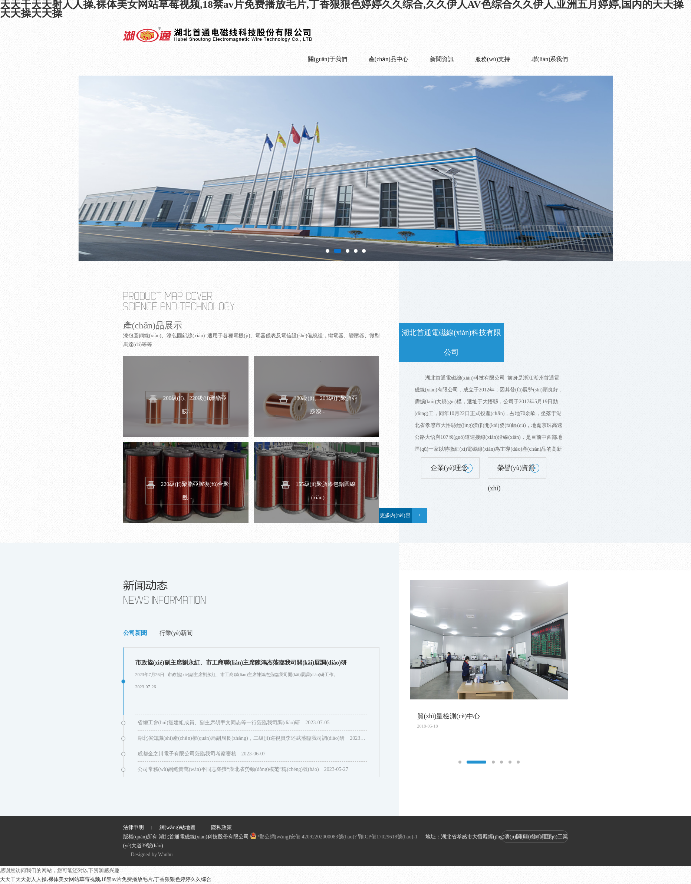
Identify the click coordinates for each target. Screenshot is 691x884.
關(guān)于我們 (327, 59)
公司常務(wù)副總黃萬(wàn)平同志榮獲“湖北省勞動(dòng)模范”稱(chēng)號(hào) (228, 769)
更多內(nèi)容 (395, 515)
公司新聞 (135, 633)
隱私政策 (221, 827)
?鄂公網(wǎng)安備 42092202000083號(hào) (302, 837)
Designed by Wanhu (152, 854)
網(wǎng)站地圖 (177, 827)
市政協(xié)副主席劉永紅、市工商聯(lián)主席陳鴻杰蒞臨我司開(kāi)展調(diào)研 (241, 662)
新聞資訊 (442, 59)
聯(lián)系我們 (550, 59)
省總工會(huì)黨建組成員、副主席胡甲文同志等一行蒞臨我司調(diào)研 (219, 722)
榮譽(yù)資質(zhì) (511, 471)
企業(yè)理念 (449, 467)
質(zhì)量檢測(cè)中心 (448, 716)
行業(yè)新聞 (176, 633)
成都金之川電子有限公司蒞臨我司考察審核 (187, 753)
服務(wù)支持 (492, 59)
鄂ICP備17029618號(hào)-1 (388, 837)
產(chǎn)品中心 (388, 59)
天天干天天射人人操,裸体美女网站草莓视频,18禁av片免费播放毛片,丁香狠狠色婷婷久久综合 (105, 879)
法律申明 (133, 827)
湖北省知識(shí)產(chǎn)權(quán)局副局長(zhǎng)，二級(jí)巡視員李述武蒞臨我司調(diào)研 (241, 738)
